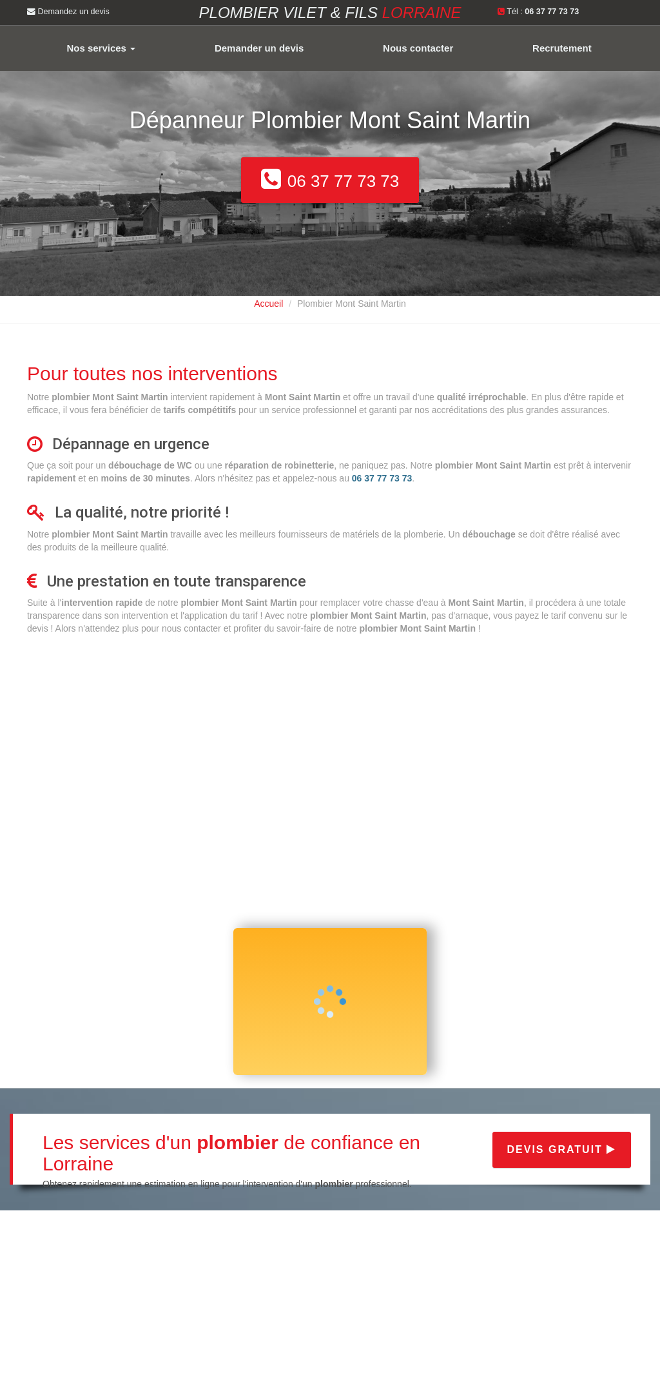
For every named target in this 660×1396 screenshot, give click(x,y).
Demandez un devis (68, 11)
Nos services (100, 48)
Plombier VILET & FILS (330, 12)
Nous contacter (418, 48)
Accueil (268, 303)
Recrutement (562, 48)
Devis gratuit (562, 1149)
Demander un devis (259, 48)
